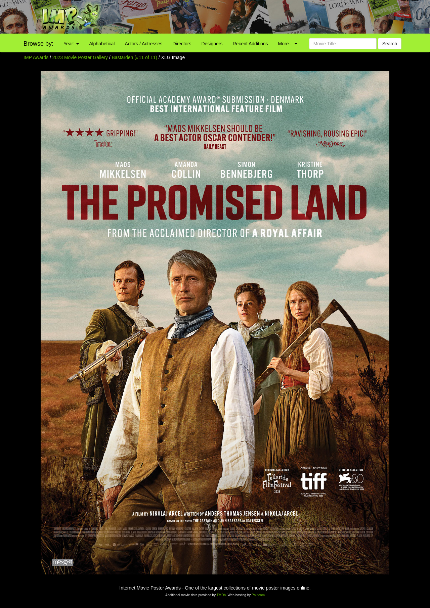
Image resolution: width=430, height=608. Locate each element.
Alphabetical (102, 43)
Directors (181, 43)
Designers (211, 43)
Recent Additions (250, 43)
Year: (71, 43)
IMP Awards (36, 57)
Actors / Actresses (143, 43)
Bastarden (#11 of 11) (134, 57)
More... (287, 43)
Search (389, 43)
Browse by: (38, 43)
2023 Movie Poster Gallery (80, 57)
